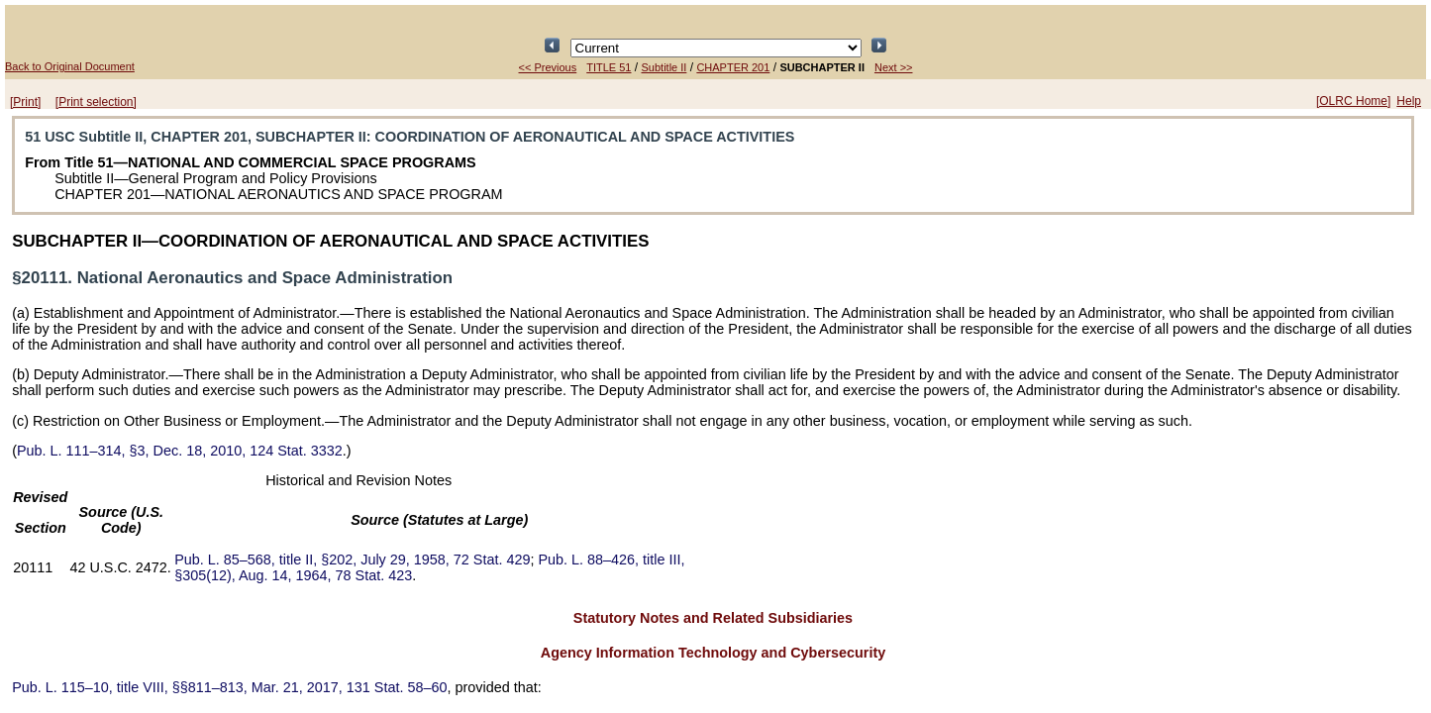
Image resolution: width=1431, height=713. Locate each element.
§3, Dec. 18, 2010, (180, 450)
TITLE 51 (608, 67)
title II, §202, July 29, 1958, (352, 559)
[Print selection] (96, 102)
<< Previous (548, 67)
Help (1408, 101)
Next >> (893, 67)
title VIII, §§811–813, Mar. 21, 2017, (229, 687)
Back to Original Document (70, 66)
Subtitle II (664, 67)
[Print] (25, 102)
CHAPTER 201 (732, 67)
